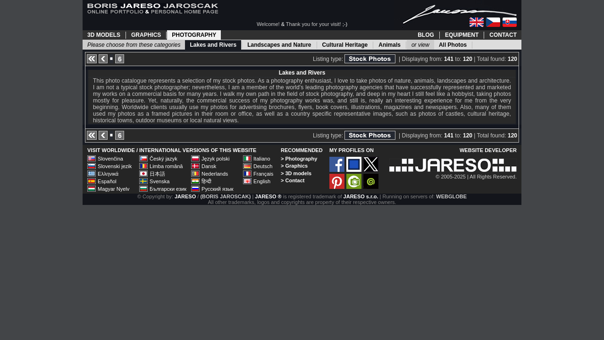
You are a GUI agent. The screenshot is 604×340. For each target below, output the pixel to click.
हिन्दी (206, 181)
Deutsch (262, 166)
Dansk (208, 166)
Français (263, 174)
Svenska (159, 181)
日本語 (157, 174)
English (261, 181)
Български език (168, 189)
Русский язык (217, 189)
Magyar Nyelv (113, 189)
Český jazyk (163, 159)
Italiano (261, 159)
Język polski (215, 159)
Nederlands (214, 174)
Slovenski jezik (115, 166)
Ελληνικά (108, 174)
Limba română (166, 166)
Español (107, 181)
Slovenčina (110, 159)
